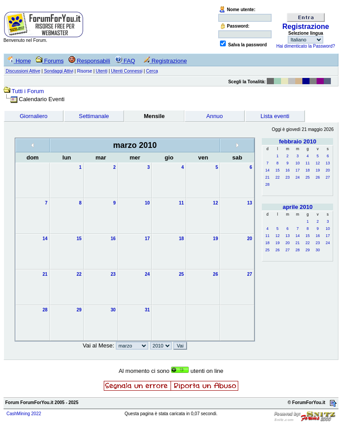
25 (307, 177)
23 (287, 177)
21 (267, 177)
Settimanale (94, 116)
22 (277, 177)
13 (328, 163)
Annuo (214, 116)
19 (318, 170)
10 (298, 163)
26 (318, 177)
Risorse (84, 71)
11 (307, 163)
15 (277, 170)
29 (307, 250)
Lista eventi (275, 116)
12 (318, 163)
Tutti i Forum (28, 91)
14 (267, 170)
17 (298, 170)
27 (328, 177)
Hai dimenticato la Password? (306, 46)
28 (267, 184)
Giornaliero (34, 116)
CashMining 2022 (23, 413)
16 (287, 170)
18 (307, 170)
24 (298, 177)
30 (318, 250)
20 (328, 170)
